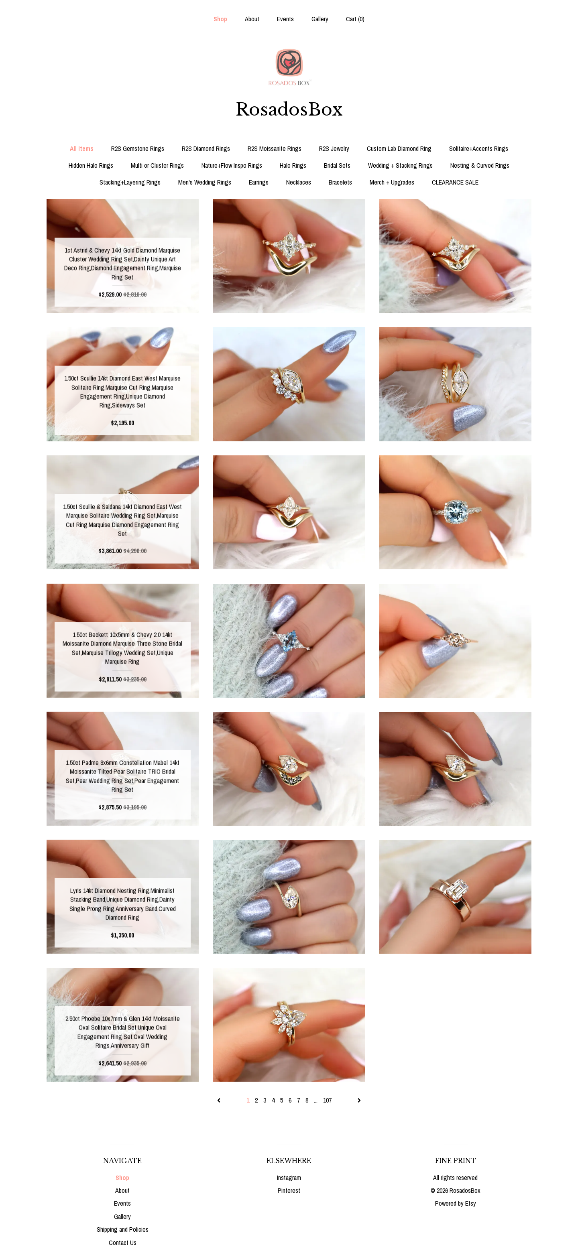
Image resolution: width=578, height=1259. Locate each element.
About (252, 18)
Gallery (319, 18)
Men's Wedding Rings (204, 182)
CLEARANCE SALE (455, 182)
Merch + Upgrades (392, 182)
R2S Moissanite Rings (274, 148)
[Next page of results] (359, 1100)
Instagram (289, 1177)
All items (82, 148)
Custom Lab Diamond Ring (399, 148)
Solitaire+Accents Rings (478, 148)
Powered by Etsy (455, 1203)
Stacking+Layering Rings (130, 182)
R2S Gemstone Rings (137, 148)
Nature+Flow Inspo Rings (231, 165)
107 (327, 1100)
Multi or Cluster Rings (157, 165)
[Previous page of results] (219, 1100)
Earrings (259, 182)
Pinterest (289, 1190)
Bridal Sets (337, 165)
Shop (220, 18)
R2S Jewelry (334, 148)
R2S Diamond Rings (206, 148)
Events (285, 18)
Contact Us (122, 1242)
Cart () (355, 18)
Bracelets (340, 182)
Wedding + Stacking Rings (400, 165)
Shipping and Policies (123, 1229)
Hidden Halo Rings (91, 165)
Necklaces (298, 182)
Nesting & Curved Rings (479, 165)
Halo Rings (293, 165)
